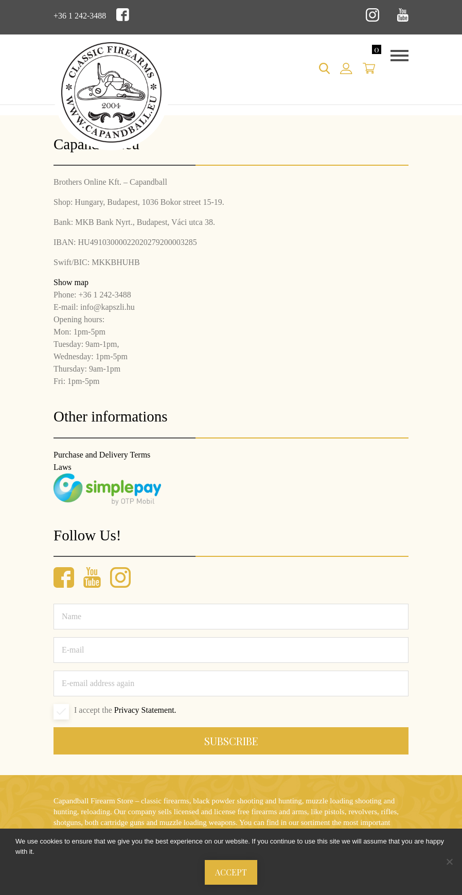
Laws (63, 467)
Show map (71, 282)
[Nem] (449, 861)
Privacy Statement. (145, 710)
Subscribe (231, 741)
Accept (231, 872)
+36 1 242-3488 (80, 15)
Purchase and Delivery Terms (102, 454)
